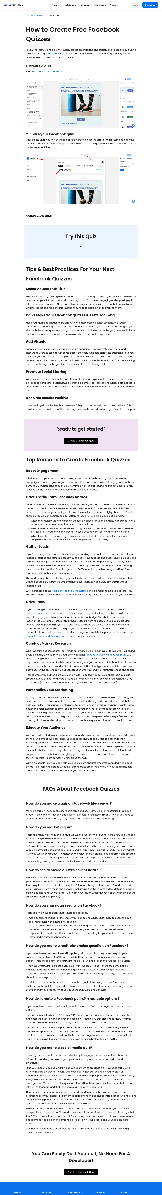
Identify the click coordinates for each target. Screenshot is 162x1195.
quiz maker (53, 53)
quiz (42, 15)
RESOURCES (99, 1192)
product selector (37, 613)
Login (135, 5)
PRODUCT (18, 1192)
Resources (99, 5)
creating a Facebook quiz (50, 71)
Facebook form (117, 654)
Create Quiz (150, 5)
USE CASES (46, 1192)
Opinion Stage (32, 15)
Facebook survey (95, 654)
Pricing (112, 5)
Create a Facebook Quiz (81, 440)
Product (55, 5)
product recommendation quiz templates (49, 636)
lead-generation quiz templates (70, 590)
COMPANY (126, 1192)
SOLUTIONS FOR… (76, 1192)
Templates (84, 5)
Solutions (69, 5)
